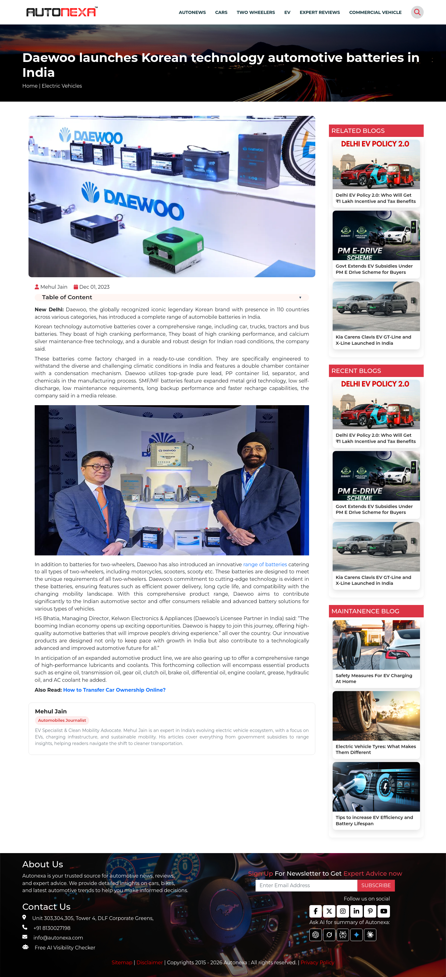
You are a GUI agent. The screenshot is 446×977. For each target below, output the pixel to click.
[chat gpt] (315, 935)
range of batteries (265, 564)
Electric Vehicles (62, 86)
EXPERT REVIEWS (320, 12)
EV (287, 12)
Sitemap (123, 963)
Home (30, 86)
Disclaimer (149, 963)
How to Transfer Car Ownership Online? (114, 690)
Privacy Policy (317, 963)
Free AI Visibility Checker (65, 948)
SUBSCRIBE (376, 885)
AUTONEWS (192, 12)
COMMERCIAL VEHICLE (375, 12)
